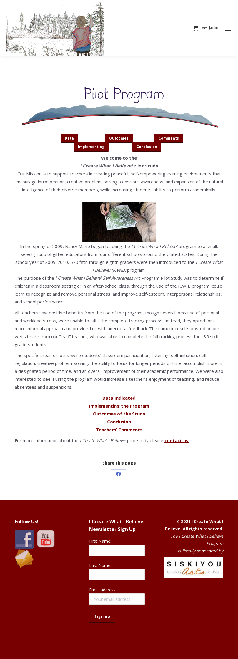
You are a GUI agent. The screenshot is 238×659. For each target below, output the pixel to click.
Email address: (102, 590)
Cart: (205, 28)
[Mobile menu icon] (228, 28)
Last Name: (100, 565)
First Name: (100, 541)
